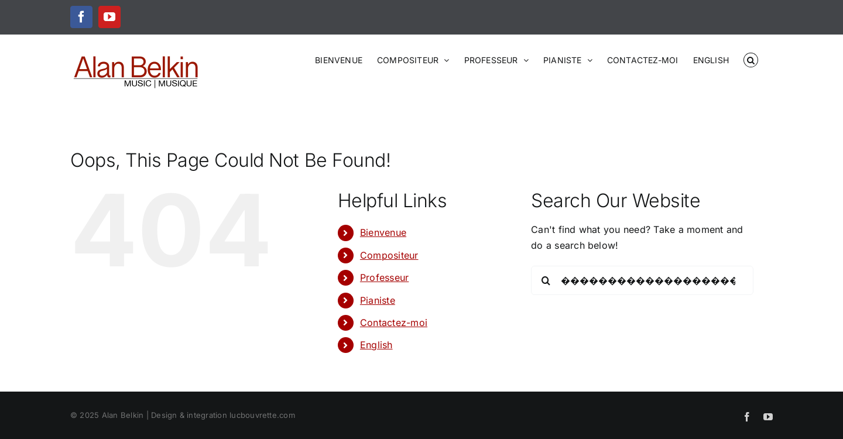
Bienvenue (383, 232)
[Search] (545, 280)
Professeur (384, 277)
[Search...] (642, 280)
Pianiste (377, 300)
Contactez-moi (393, 322)
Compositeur (389, 255)
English (376, 345)
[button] (750, 59)
